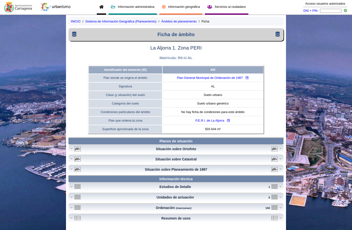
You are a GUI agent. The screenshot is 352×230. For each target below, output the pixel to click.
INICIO (75, 21)
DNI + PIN (310, 10)
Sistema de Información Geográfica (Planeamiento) (120, 21)
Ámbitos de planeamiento (179, 21)
